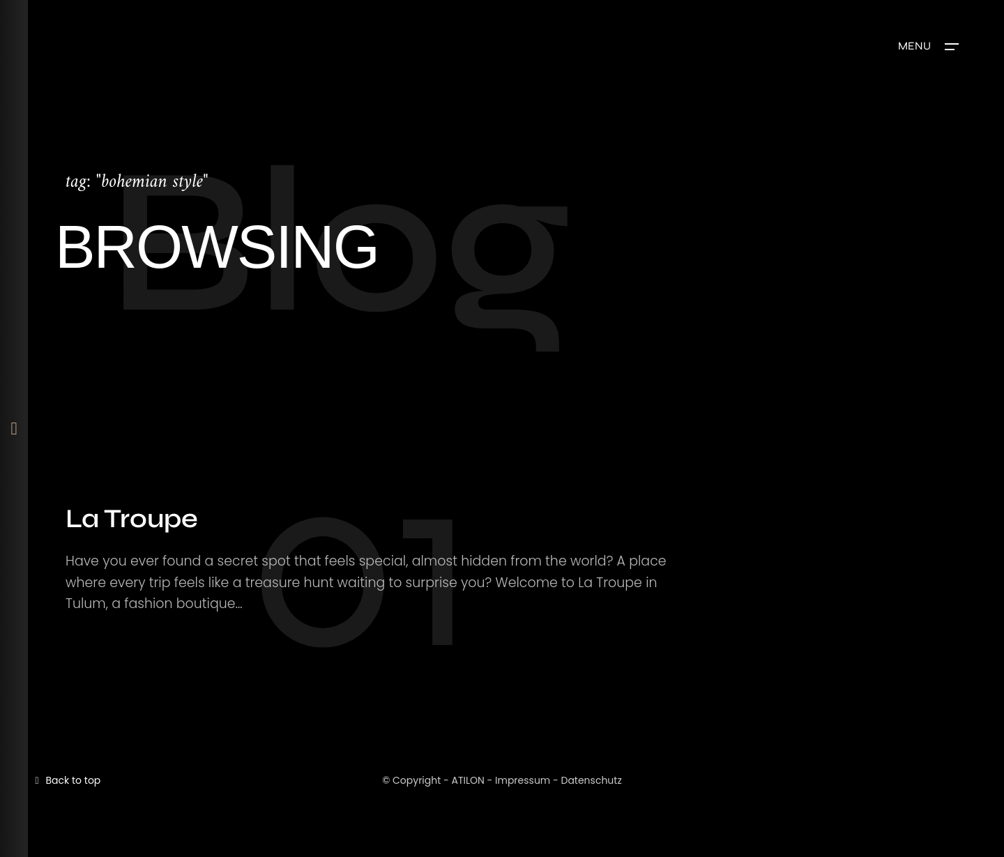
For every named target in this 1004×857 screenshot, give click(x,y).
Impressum (522, 780)
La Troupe (132, 518)
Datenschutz (591, 780)
